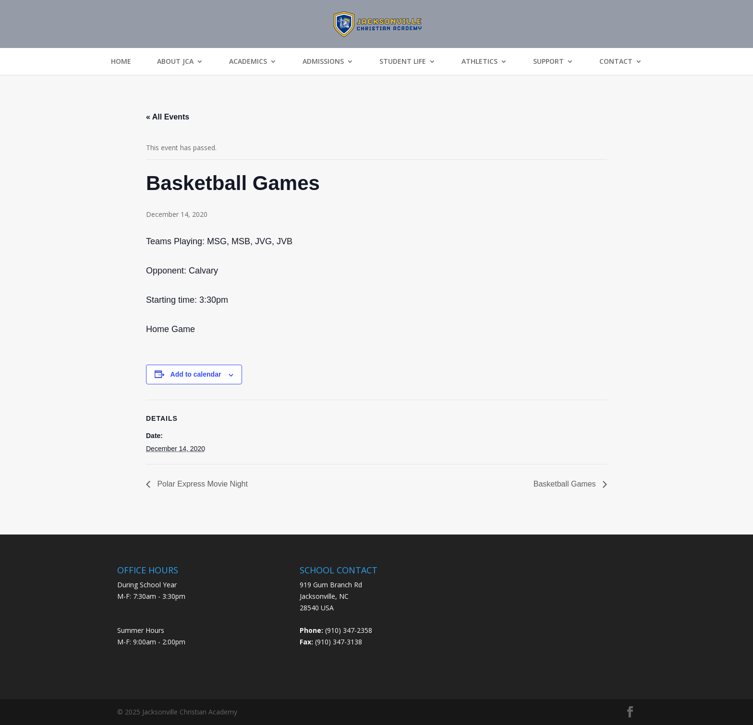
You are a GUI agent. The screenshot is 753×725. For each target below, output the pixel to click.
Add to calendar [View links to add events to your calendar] (195, 374)
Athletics (480, 61)
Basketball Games (566, 484)
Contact (615, 61)
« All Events (167, 117)
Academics (248, 61)
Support (548, 61)
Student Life (402, 61)
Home (121, 61)
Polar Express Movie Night (201, 484)
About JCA (175, 61)
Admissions (323, 61)
